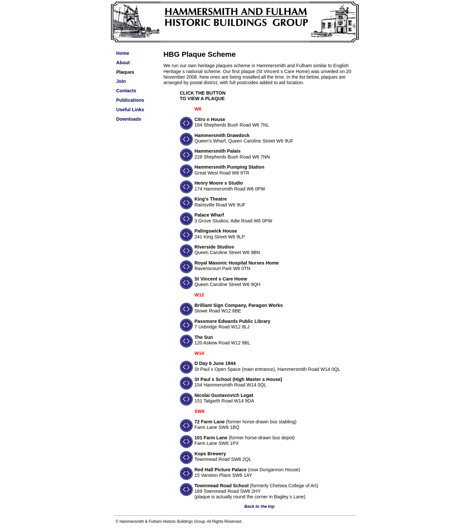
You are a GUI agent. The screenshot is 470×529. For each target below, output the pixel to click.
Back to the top (259, 506)
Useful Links (130, 109)
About (123, 62)
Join (121, 81)
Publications (130, 100)
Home (122, 53)
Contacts (126, 90)
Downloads (128, 119)
